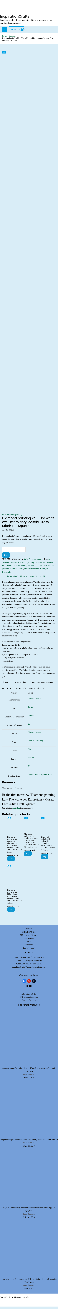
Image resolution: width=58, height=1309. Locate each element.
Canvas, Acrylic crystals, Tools (40, 777)
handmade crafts (16, 571)
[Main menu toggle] (4, 32)
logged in (16, 810)
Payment (29, 947)
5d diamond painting (25, 565)
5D (29, 768)
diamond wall (36, 568)
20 (29, 726)
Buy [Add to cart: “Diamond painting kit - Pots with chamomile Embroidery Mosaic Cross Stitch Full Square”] (11, 861)
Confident (32, 718)
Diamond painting (14, 517)
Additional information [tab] (26, 579)
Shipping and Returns (29, 938)
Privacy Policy (29, 950)
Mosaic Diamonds (31, 571)
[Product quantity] (14, 552)
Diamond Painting (35, 743)
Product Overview (29, 1003)
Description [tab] (12, 579)
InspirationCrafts (16, 18)
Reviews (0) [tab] (40, 579)
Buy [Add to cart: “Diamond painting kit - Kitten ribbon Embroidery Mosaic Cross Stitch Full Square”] (11, 912)
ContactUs (29, 931)
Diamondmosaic (34, 701)
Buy (6, 557)
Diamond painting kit (21, 568)
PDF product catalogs (29, 999)
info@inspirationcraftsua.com (34, 969)
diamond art (40, 565)
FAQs (29, 944)
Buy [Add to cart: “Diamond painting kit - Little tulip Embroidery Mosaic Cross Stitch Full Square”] (44, 859)
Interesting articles (29, 996)
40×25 (30, 709)
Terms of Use (29, 941)
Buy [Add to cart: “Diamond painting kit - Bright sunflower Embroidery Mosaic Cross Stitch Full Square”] (27, 856)
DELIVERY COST (29, 934)
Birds (4, 517)
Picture (31, 760)
